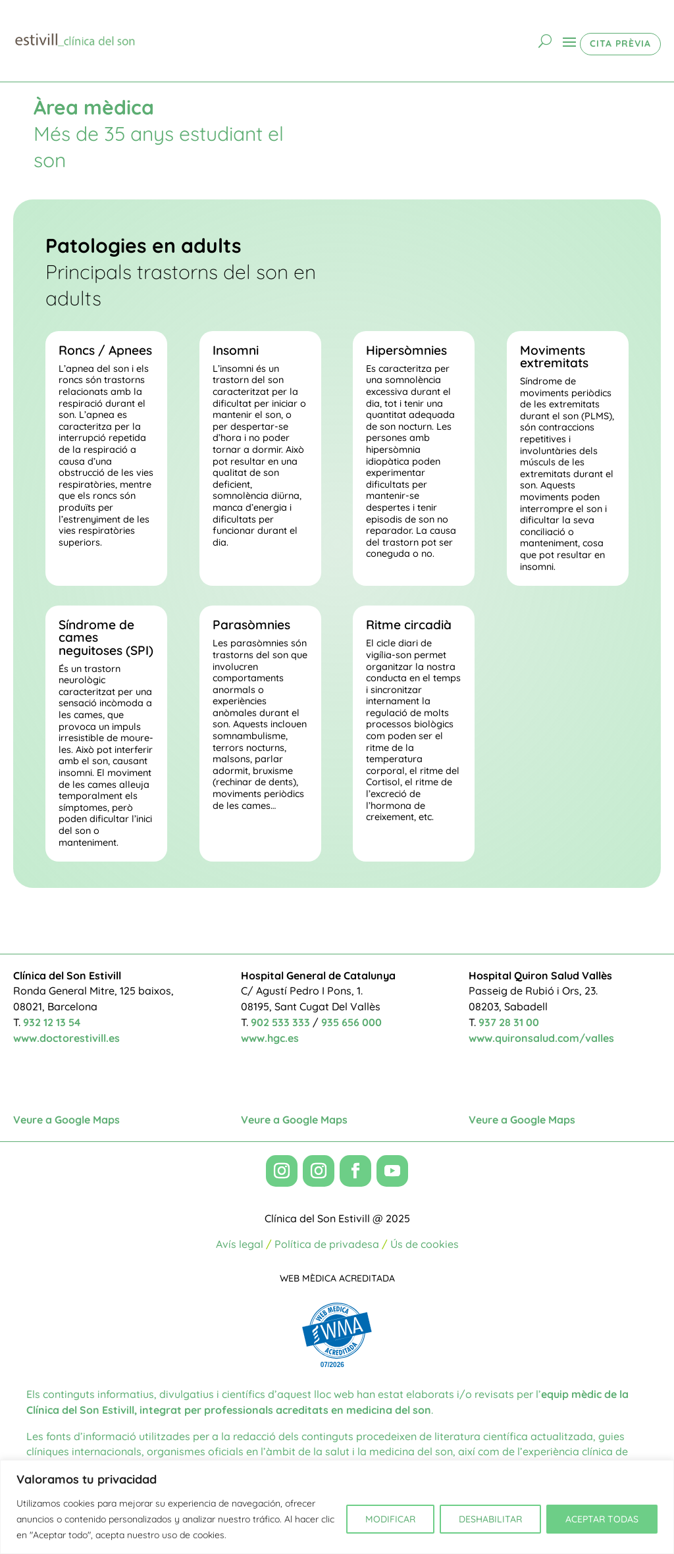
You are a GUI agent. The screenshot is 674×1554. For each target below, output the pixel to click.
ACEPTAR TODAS (601, 1519)
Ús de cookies (424, 1244)
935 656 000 (351, 1022)
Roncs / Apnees (105, 350)
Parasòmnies (251, 625)
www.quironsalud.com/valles (541, 1038)
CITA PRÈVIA (620, 43)
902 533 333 (280, 1022)
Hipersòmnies (406, 350)
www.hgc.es (270, 1038)
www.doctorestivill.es (66, 1038)
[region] (337, 1507)
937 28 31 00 (509, 1022)
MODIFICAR (390, 1519)
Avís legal (239, 1244)
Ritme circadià (409, 625)
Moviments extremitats (554, 356)
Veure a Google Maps (66, 1119)
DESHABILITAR (490, 1519)
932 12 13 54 (51, 1022)
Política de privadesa (326, 1244)
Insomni (236, 350)
